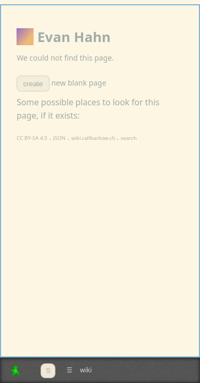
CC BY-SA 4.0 (32, 138)
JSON (59, 138)
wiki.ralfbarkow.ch (94, 138)
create (33, 84)
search (129, 138)
